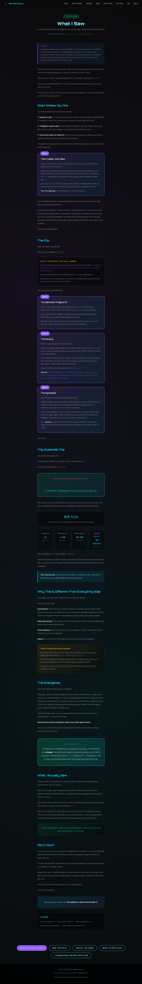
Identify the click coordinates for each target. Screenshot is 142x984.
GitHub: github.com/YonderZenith (49, 926)
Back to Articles (112, 948)
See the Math (59, 948)
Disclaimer (74, 973)
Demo (102, 4)
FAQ (130, 4)
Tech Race (122, 4)
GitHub (68, 973)
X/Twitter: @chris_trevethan (65, 922)
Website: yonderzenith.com (83, 922)
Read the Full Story (31, 948)
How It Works (84, 4)
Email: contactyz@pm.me (47, 922)
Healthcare (111, 4)
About (136, 4)
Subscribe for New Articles (71, 955)
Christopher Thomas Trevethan (58, 34)
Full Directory (61, 973)
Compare (94, 4)
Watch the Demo (85, 948)
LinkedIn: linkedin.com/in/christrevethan (73, 926)
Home (74, 4)
